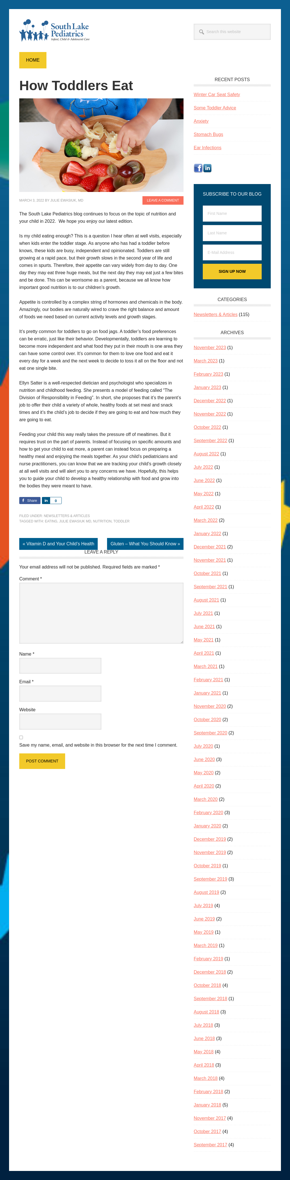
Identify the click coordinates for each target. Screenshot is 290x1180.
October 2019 (207, 865)
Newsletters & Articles (67, 516)
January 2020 (207, 826)
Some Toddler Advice (215, 107)
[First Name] (232, 214)
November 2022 (210, 414)
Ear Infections (207, 147)
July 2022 (203, 467)
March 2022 (206, 520)
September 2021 (210, 586)
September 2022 (210, 440)
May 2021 (204, 639)
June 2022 (204, 480)
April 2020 (204, 786)
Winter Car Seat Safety (217, 94)
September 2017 (210, 1144)
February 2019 (208, 958)
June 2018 (204, 1038)
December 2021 (210, 546)
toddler (121, 521)
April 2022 (204, 507)
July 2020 (203, 746)
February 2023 (208, 374)
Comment (30, 578)
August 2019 (206, 892)
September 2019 (210, 879)
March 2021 (206, 666)
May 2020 (204, 772)
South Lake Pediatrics (57, 30)
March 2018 (206, 1078)
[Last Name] (232, 233)
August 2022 (206, 453)
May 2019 (204, 932)
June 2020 (204, 759)
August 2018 (206, 1012)
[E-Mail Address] (232, 253)
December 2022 (210, 400)
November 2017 (210, 1118)
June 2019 (204, 919)
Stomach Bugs (208, 134)
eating (51, 521)
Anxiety (201, 121)
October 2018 (207, 985)
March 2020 (206, 799)
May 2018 (204, 1051)
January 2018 (207, 1105)
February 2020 (208, 812)
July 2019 (203, 905)
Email (26, 681)
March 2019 (206, 945)
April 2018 (204, 1065)
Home (33, 60)
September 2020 (210, 733)
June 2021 (204, 626)
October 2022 (207, 427)
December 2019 (210, 839)
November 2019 (210, 852)
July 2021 (203, 613)
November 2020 (210, 706)
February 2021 (208, 679)
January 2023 (207, 387)
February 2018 (208, 1091)
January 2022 (207, 533)
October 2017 (207, 1131)
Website (27, 709)
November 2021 (210, 560)
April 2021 (204, 653)
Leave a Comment (163, 200)
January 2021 (207, 693)
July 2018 (203, 1025)
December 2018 (210, 972)
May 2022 (204, 493)
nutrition (102, 521)
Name (26, 654)
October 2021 (207, 573)
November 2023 (210, 347)
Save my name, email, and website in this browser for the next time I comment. (98, 745)
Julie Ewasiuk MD (75, 521)
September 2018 (210, 998)
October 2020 (207, 719)
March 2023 (206, 360)
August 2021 (206, 600)
